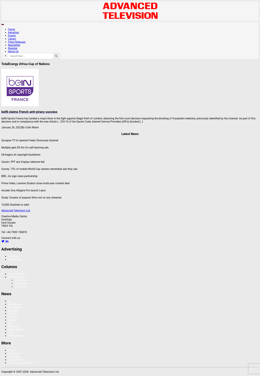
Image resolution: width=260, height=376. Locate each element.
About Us (13, 51)
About (11, 350)
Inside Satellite (16, 274)
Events (12, 35)
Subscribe (14, 356)
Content (12, 313)
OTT (10, 323)
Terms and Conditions (21, 363)
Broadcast (14, 307)
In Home (13, 316)
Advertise (13, 32)
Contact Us (14, 353)
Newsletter (14, 45)
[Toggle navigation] (2, 24)
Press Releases (17, 42)
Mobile (12, 320)
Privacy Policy (16, 359)
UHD (10, 332)
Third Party (21, 286)
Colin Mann (21, 283)
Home (11, 29)
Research (13, 326)
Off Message (15, 277)
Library (12, 38)
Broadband (14, 304)
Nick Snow (21, 280)
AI (9, 301)
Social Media (15, 329)
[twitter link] (3, 242)
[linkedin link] (7, 242)
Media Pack (15, 259)
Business (13, 310)
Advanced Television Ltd (16, 210)
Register (12, 48)
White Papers (15, 335)
